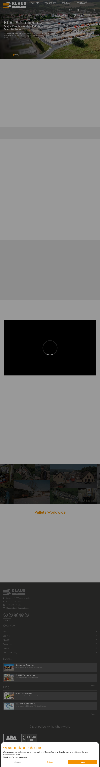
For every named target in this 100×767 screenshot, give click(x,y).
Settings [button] (50, 762)
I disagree (17, 762)
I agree (82, 762)
